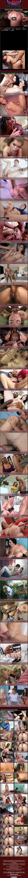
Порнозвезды (18, 6)
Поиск (13, 6)
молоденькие (7, 29)
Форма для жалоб (14, 874)
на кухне (12, 30)
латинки (24, 29)
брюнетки (18, 29)
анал (13, 29)
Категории (9, 6)
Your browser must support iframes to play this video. (14, 19)
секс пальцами (4, 30)
